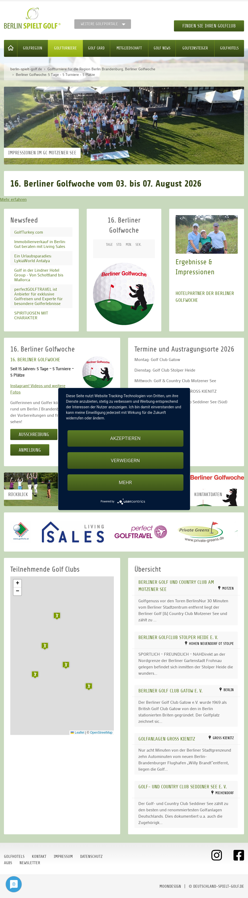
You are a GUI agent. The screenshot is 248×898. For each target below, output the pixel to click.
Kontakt (39, 856)
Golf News (162, 48)
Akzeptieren (125, 438)
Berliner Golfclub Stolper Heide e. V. (178, 637)
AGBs (8, 862)
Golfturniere (65, 48)
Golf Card (96, 48)
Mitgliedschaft (129, 48)
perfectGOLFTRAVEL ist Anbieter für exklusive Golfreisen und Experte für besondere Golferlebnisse (38, 296)
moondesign (170, 886)
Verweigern (125, 460)
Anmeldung (30, 450)
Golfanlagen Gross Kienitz (166, 739)
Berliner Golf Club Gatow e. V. (170, 690)
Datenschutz (91, 856)
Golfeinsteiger (195, 48)
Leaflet (77, 732)
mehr (125, 482)
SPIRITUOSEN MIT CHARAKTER (31, 315)
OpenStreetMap (101, 732)
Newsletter (30, 862)
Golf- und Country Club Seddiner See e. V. (182, 786)
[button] (89, 686)
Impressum (63, 856)
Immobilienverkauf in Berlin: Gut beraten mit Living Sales (40, 244)
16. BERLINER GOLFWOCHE (35, 359)
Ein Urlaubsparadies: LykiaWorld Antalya (33, 258)
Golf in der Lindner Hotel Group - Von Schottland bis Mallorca (38, 274)
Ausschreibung (34, 434)
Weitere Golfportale (99, 24)
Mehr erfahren (13, 199)
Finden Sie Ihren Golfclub (209, 26)
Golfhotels (229, 48)
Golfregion (32, 48)
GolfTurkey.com (28, 232)
